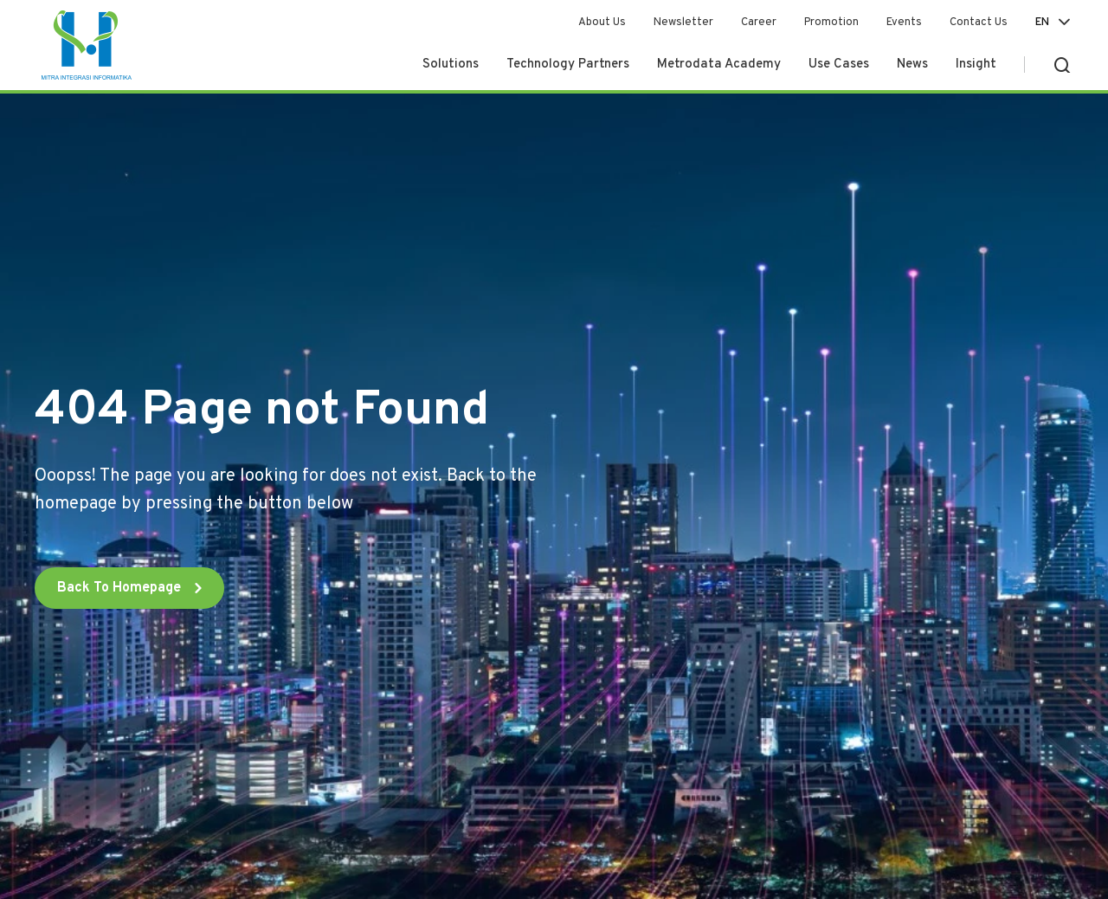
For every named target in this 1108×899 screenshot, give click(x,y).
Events (904, 22)
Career (758, 22)
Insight (976, 64)
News (912, 64)
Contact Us (979, 22)
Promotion (831, 22)
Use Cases (838, 64)
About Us (602, 22)
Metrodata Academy (719, 64)
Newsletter (683, 22)
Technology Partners (567, 64)
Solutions (450, 64)
